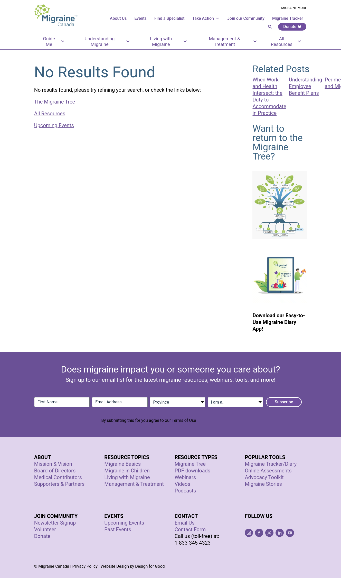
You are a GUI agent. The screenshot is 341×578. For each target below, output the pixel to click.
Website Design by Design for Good (133, 566)
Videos (182, 484)
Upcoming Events (54, 125)
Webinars (185, 477)
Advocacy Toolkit (264, 477)
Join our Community (245, 18)
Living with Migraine (168, 41)
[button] (270, 27)
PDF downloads (192, 471)
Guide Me (54, 41)
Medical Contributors (58, 477)
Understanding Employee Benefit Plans (305, 86)
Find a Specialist (169, 18)
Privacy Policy (85, 566)
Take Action (206, 18)
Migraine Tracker (287, 18)
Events (140, 18)
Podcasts (185, 491)
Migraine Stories (263, 484)
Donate (289, 26)
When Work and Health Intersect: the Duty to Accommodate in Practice (269, 96)
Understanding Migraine (107, 41)
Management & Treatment (233, 41)
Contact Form (190, 529)
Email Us (185, 523)
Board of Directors (54, 471)
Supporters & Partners (59, 484)
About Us (118, 18)
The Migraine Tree (54, 102)
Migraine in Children (126, 471)
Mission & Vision (53, 464)
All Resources (286, 41)
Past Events (117, 529)
